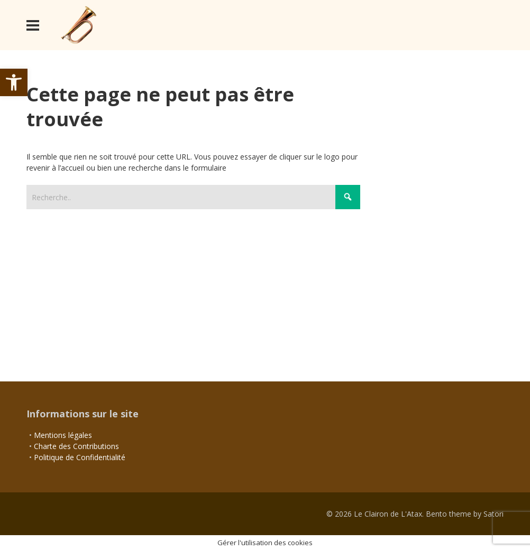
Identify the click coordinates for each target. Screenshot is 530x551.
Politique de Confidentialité (79, 457)
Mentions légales (63, 435)
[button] (14, 82)
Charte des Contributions (76, 446)
